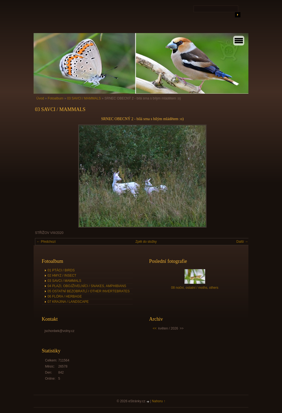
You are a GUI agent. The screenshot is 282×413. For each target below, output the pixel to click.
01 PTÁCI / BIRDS (61, 270)
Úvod (40, 98)
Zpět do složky (146, 242)
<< (155, 328)
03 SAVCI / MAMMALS (84, 98)
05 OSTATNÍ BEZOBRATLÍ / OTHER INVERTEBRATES (89, 291)
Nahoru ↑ (159, 401)
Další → (242, 242)
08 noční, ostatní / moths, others (194, 288)
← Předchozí (46, 242)
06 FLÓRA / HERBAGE (65, 296)
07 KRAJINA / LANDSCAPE (68, 302)
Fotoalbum (55, 98)
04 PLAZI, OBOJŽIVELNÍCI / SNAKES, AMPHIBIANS (87, 286)
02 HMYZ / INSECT (62, 275)
